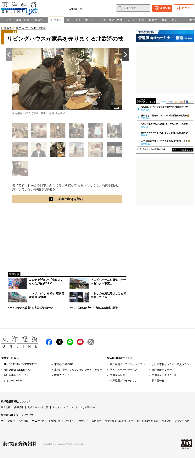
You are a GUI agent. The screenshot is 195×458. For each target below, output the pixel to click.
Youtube (80, 342)
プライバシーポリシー (76, 421)
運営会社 (5, 407)
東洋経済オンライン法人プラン (127, 364)
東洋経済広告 (117, 375)
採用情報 (19, 407)
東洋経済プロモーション (123, 380)
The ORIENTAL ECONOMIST (20, 364)
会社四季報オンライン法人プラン (170, 364)
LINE (70, 342)
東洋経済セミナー (162, 369)
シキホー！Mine (13, 380)
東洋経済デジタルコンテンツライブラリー (78, 369)
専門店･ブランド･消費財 (31, 28)
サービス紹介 (8, 421)
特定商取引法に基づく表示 (119, 421)
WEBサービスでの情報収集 (46, 421)
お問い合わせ (182, 421)
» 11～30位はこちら (182, 149)
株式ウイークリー (64, 375)
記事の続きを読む (84, 199)
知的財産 (96, 421)
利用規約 (166, 421)
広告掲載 (23, 421)
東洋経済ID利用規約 (147, 421)
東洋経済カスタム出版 (164, 375)
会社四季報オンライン (16, 375)
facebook (49, 342)
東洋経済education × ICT (17, 369)
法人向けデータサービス (123, 369)
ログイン (187, 8)
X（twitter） (59, 342)
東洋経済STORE (63, 364)
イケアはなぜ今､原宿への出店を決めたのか (30, 307)
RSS (90, 342)
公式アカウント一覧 (38, 407)
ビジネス (6, 28)
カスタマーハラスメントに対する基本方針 (75, 407)
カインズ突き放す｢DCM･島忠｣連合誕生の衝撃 (94, 307)
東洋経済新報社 (20, 443)
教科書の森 (158, 380)
